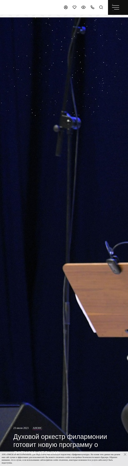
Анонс (37, 428)
